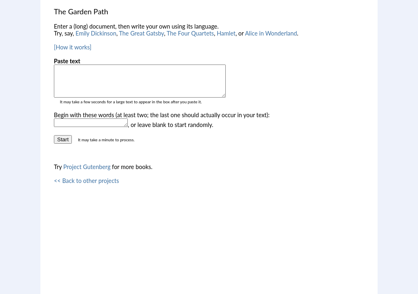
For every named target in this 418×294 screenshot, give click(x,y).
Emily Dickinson (96, 33)
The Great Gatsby (141, 33)
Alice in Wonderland (271, 33)
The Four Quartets (190, 33)
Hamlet (226, 33)
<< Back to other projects (86, 188)
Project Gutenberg (87, 174)
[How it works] (72, 47)
